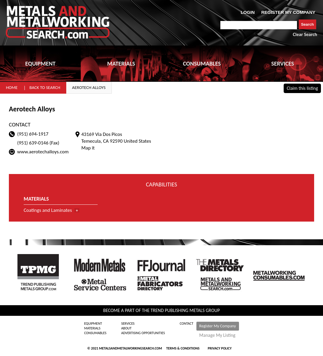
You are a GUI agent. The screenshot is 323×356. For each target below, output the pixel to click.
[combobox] (258, 25)
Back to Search (44, 87)
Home (11, 87)
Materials (92, 328)
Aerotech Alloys (89, 87)
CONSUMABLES (202, 63)
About (126, 328)
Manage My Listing (217, 335)
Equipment (93, 323)
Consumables (95, 333)
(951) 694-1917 (33, 134)
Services (128, 323)
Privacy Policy (220, 348)
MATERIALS (121, 63)
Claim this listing (302, 88)
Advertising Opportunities (143, 333)
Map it (88, 148)
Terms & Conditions (182, 348)
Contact (186, 323)
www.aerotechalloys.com (43, 152)
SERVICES (282, 63)
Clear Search (305, 34)
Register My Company (217, 326)
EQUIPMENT (40, 63)
